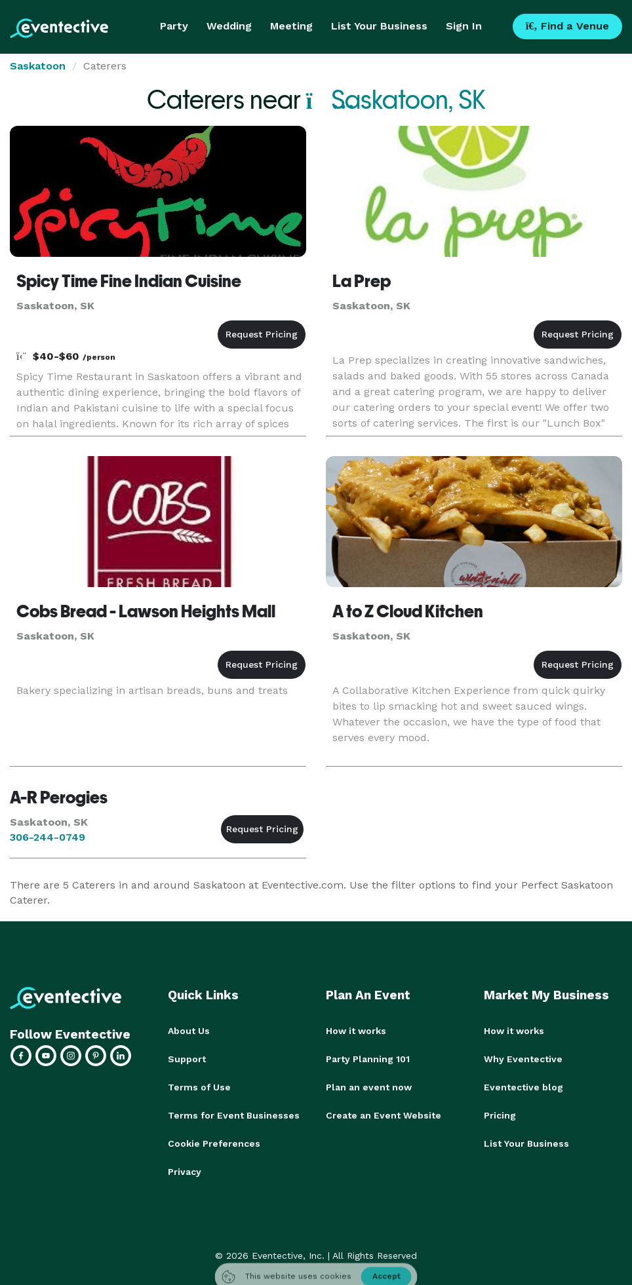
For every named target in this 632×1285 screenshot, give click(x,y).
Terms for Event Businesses (234, 1113)
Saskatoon (38, 66)
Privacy (184, 1168)
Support (187, 1058)
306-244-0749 (47, 837)
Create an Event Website (383, 1113)
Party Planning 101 (368, 1058)
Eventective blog (523, 1086)
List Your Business (379, 26)
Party (174, 26)
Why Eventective (523, 1058)
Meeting (291, 26)
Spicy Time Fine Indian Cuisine (128, 281)
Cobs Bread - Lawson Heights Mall (145, 611)
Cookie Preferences (214, 1141)
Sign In (464, 26)
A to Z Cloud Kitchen (407, 611)
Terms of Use (199, 1086)
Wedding (229, 26)
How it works (356, 1031)
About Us (189, 1031)
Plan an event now (369, 1086)
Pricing (500, 1113)
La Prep (361, 281)
